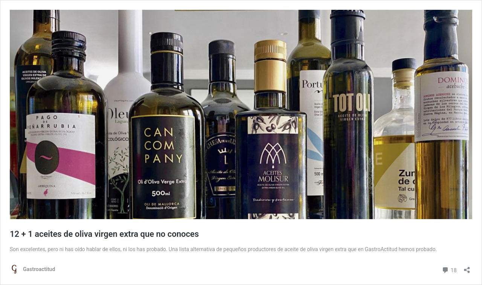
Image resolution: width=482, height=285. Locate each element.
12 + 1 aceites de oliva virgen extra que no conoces (104, 234)
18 (449, 269)
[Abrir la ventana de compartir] (467, 267)
